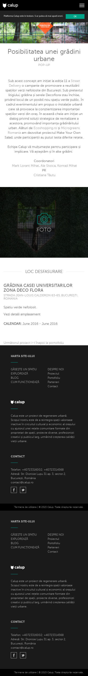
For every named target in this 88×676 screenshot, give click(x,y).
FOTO (44, 230)
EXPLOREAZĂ (19, 373)
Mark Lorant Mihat (25, 165)
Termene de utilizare (25, 507)
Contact (53, 386)
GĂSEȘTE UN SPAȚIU (24, 369)
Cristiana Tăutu (44, 175)
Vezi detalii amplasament (22, 314)
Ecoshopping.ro (45, 128)
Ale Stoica (48, 165)
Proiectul (53, 373)
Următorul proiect (18, 343)
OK (75, 16)
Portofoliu (54, 377)
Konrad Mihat (67, 165)
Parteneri (53, 382)
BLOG (15, 377)
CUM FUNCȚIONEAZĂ (25, 382)
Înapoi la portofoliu (49, 343)
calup (10, 5)
